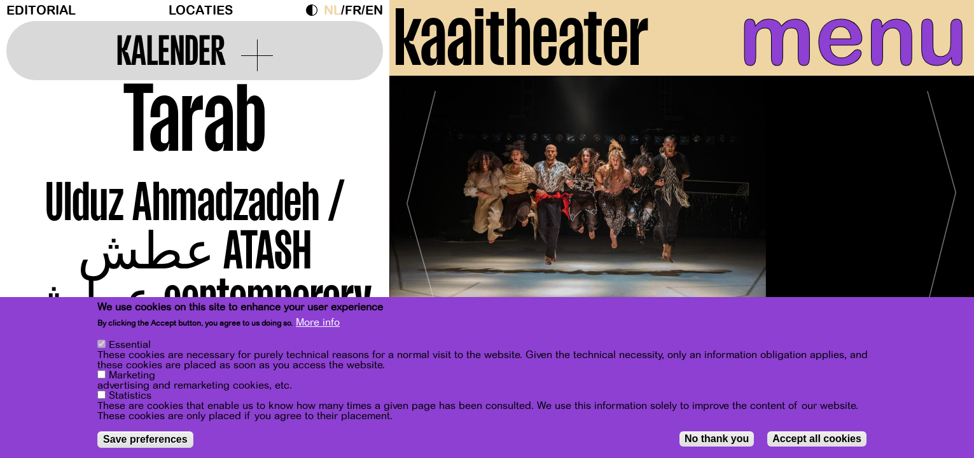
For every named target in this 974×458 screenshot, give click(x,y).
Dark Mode (314, 10)
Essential (130, 344)
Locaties (201, 10)
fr (353, 10)
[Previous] (421, 206)
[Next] (942, 206)
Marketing (132, 375)
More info (318, 322)
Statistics (130, 395)
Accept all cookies (816, 438)
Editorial (41, 10)
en (374, 10)
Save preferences (145, 439)
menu (846, 38)
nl (332, 10)
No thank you (717, 438)
